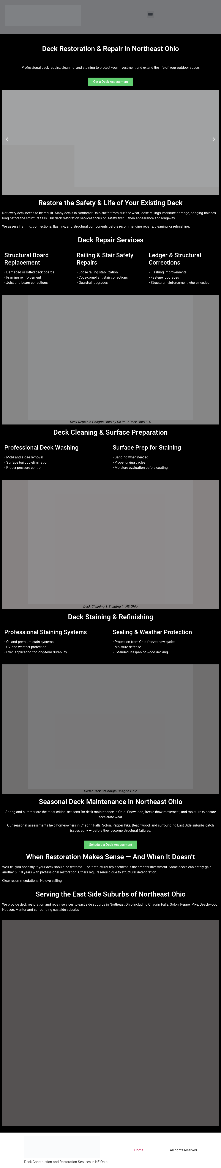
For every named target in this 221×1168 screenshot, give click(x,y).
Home (138, 1150)
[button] (150, 14)
